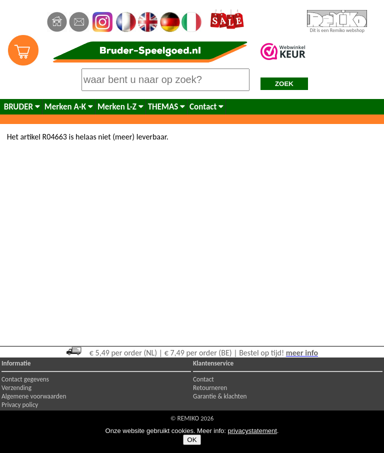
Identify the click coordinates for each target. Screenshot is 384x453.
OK (191, 440)
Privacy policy (20, 404)
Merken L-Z (121, 107)
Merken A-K (68, 107)
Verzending (17, 388)
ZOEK (284, 84)
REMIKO (188, 418)
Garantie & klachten (220, 396)
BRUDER (22, 107)
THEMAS (166, 107)
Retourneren (210, 388)
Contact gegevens (25, 379)
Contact (207, 107)
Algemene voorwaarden (34, 396)
